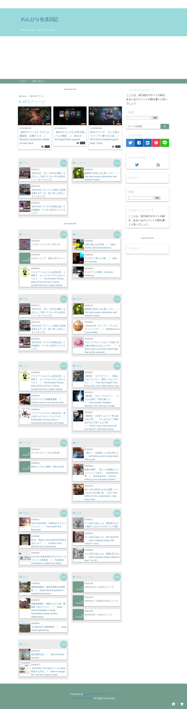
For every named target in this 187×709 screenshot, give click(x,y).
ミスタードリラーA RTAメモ (45, 244)
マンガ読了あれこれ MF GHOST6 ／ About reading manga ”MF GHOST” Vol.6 (103, 540)
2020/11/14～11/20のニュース (99, 587)
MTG (47, 147)
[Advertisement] (93, 58)
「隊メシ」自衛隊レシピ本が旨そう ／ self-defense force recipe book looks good (103, 456)
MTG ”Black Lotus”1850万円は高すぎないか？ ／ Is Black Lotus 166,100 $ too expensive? (48, 543)
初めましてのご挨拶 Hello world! (47, 466)
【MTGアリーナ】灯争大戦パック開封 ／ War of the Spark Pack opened (70, 136)
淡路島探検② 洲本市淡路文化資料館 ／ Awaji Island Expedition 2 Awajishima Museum (48, 590)
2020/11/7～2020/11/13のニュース (101, 601)
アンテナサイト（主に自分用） (46, 453)
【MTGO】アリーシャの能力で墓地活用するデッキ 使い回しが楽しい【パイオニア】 (48, 193)
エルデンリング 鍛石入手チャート (48, 258)
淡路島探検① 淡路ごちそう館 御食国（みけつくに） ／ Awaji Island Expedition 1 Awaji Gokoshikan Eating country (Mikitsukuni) (48, 610)
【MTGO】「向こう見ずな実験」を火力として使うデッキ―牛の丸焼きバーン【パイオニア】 (48, 176)
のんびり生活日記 (39, 19)
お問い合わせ (38, 81)
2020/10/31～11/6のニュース (98, 614)
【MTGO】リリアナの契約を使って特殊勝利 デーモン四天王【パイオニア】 (48, 209)
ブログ (23, 81)
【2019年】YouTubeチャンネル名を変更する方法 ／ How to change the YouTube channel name (48, 671)
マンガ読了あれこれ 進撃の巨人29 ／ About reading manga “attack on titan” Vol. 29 (103, 556)
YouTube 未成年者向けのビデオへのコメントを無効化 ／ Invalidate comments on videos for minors (48, 559)
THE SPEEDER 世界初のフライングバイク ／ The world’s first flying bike (48, 526)
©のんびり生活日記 (82, 698)
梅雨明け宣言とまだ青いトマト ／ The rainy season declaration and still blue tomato (103, 176)
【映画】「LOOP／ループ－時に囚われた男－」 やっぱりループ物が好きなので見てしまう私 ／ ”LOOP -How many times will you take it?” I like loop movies (102, 422)
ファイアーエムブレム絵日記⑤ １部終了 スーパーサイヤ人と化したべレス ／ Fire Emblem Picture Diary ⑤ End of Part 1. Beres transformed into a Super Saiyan (48, 278)
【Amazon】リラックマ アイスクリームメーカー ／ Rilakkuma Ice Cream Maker (102, 328)
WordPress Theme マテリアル (100, 694)
